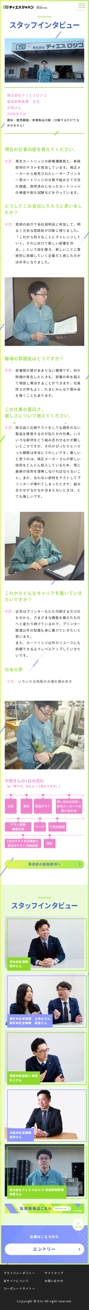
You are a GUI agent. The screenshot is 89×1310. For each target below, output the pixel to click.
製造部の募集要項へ (44, 865)
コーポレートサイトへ (19, 1288)
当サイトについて (16, 1281)
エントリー (44, 1249)
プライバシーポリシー (19, 1273)
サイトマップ (54, 1273)
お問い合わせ (54, 1281)
